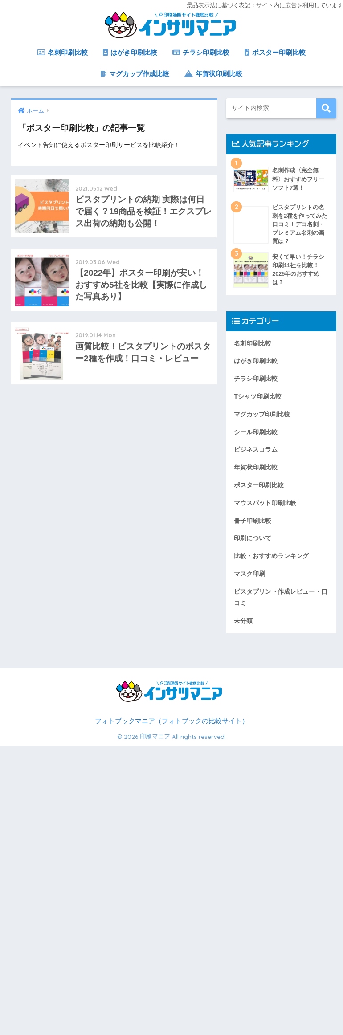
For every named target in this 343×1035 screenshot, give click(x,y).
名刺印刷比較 (62, 52)
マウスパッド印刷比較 (265, 502)
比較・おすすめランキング (271, 555)
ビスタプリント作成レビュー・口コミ (280, 597)
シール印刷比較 (256, 432)
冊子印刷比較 (252, 520)
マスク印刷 (249, 573)
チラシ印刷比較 (200, 52)
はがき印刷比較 (130, 52)
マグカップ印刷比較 (262, 414)
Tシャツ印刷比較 (258, 396)
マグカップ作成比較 (135, 73)
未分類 (243, 620)
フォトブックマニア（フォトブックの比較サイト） (172, 721)
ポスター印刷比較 (275, 52)
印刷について (252, 538)
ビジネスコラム (256, 449)
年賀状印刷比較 (213, 73)
